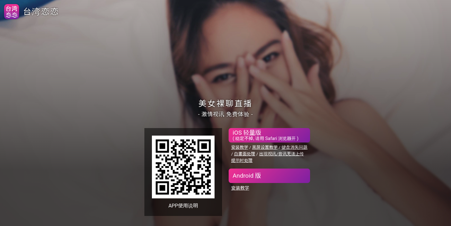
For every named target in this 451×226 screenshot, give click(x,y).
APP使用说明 (183, 206)
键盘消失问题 (295, 147)
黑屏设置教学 (265, 147)
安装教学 (239, 147)
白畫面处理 (244, 153)
